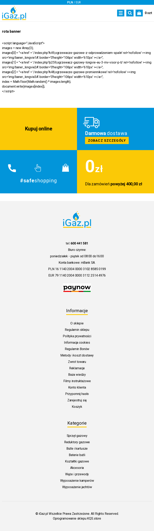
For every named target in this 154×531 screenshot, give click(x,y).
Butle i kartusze (77, 448)
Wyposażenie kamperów (77, 481)
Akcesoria (77, 468)
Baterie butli (77, 455)
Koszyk (77, 407)
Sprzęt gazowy (77, 436)
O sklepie (77, 323)
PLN (70, 2)
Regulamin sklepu (77, 330)
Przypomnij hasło (77, 394)
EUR (78, 2)
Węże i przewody (77, 474)
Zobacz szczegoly (115, 129)
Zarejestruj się (77, 400)
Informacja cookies (77, 342)
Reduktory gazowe (77, 442)
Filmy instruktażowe (77, 381)
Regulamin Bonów (77, 349)
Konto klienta (77, 387)
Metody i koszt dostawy (77, 355)
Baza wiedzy (77, 375)
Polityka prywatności (77, 336)
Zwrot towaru (77, 362)
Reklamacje (77, 368)
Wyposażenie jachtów (77, 487)
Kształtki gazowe (77, 461)
